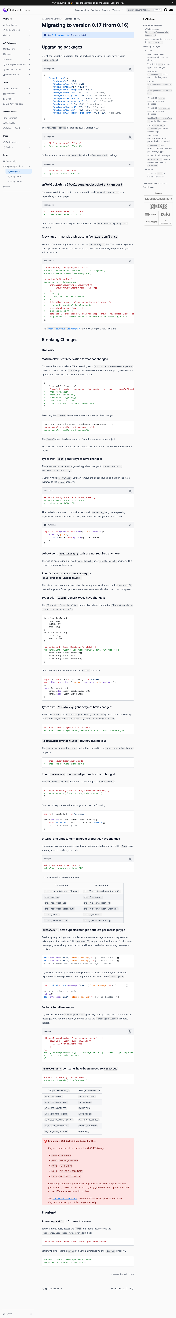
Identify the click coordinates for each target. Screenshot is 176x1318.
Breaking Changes (151, 46)
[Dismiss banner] (172, 3)
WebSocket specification (65, 1198)
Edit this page (148, 187)
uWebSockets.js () (157, 32)
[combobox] (144, 10)
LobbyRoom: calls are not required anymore (158, 74)
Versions (117, 10)
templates (64, 328)
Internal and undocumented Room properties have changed (158, 138)
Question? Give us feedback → (155, 183)
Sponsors (106, 10)
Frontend (149, 169)
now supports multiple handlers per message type (159, 148)
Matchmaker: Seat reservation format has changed (157, 57)
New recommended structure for (158, 41)
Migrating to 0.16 (14, 176)
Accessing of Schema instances (156, 175)
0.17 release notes (61, 35)
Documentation (82, 10)
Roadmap (95, 10)
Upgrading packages (152, 25)
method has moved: (159, 120)
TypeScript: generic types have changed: (158, 66)
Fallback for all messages (158, 155)
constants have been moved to (159, 162)
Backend (149, 50)
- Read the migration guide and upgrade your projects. (88, 3)
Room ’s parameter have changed (157, 128)
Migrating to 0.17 (15, 171)
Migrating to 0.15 (14, 181)
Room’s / (159, 87)
